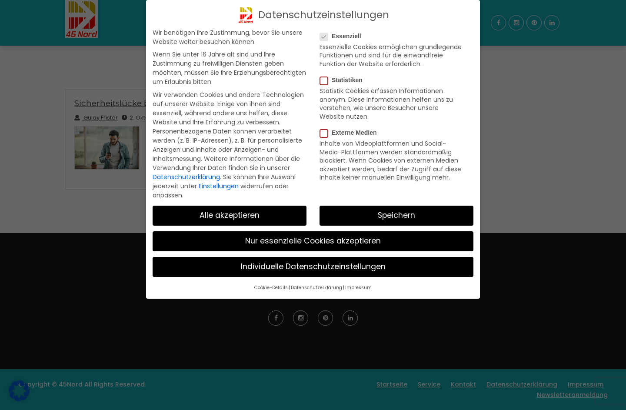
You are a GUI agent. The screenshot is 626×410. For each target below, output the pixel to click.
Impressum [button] (358, 287)
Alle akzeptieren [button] (230, 215)
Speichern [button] (396, 215)
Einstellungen (219, 186)
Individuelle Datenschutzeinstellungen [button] (313, 266)
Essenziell (343, 36)
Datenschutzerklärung (186, 177)
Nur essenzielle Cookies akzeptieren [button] (313, 241)
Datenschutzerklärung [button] (316, 287)
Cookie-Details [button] (271, 287)
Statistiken (344, 80)
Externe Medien (351, 132)
